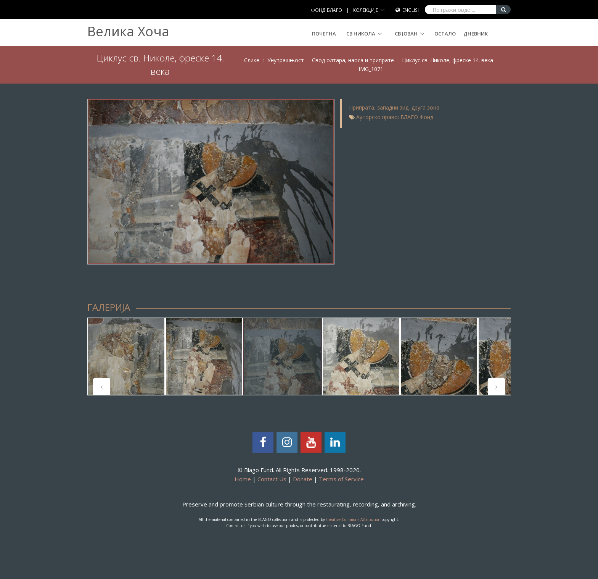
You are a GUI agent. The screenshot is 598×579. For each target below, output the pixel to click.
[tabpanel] (126, 356)
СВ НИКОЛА (360, 33)
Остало (445, 33)
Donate (302, 479)
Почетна (324, 33)
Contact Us (271, 479)
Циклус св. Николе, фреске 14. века (447, 60)
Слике (251, 60)
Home (243, 479)
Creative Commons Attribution (353, 519)
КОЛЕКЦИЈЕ (365, 10)
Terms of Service (341, 479)
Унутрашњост (285, 60)
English (411, 10)
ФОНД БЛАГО (326, 10)
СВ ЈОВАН (406, 33)
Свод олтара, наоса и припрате (353, 60)
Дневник (475, 33)
